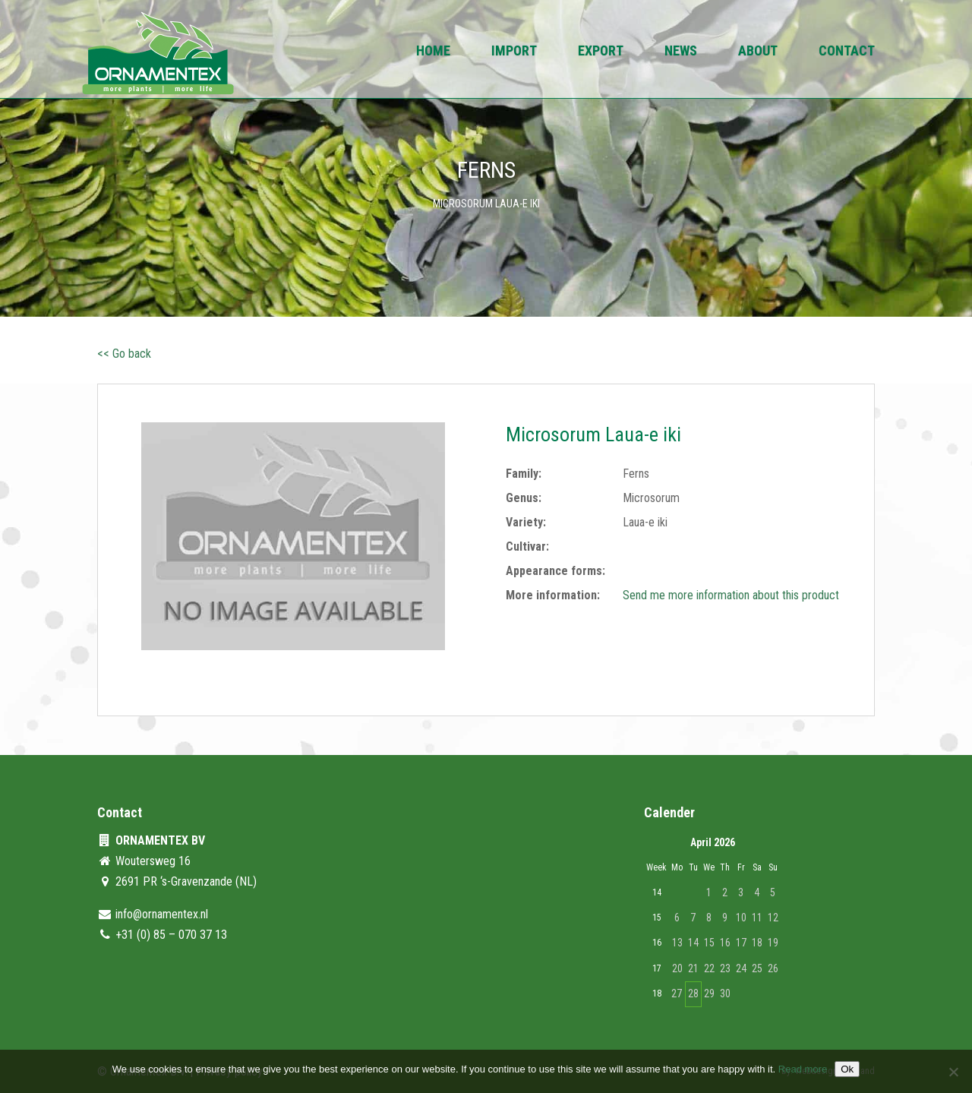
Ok (847, 1069)
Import (514, 52)
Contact (847, 52)
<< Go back (124, 353)
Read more (802, 1069)
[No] (953, 1071)
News (680, 52)
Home (433, 52)
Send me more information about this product (731, 595)
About (758, 52)
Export (600, 52)
